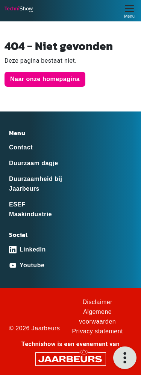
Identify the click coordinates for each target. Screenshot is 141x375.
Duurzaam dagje (33, 163)
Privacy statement (97, 331)
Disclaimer (97, 302)
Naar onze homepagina (45, 79)
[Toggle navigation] (129, 10)
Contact (21, 147)
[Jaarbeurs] (70, 358)
